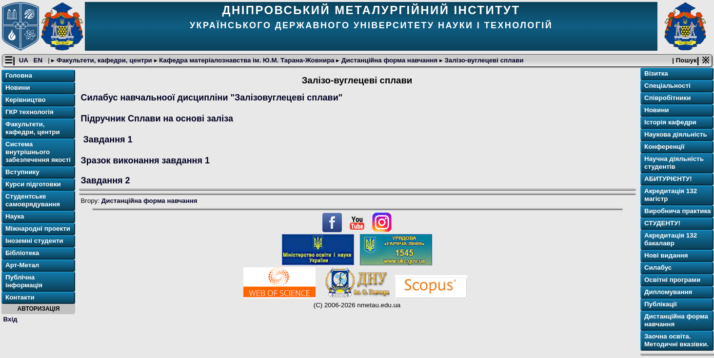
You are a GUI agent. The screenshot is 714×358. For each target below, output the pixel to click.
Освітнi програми (672, 279)
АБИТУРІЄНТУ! (668, 178)
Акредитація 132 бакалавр (670, 239)
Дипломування (668, 292)
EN (39, 60)
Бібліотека (22, 253)
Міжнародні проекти (37, 228)
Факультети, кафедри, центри (104, 60)
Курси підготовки (33, 184)
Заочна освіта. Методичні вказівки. (676, 340)
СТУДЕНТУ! (662, 223)
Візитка (656, 73)
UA (24, 60)
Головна (18, 75)
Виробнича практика (677, 211)
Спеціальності (667, 85)
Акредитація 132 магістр (670, 194)
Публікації (660, 304)
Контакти (20, 297)
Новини (17, 87)
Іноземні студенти (34, 240)
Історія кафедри (670, 122)
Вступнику (22, 172)
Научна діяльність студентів (674, 162)
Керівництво (25, 99)
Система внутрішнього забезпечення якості (38, 151)
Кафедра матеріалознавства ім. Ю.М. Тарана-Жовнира (247, 60)
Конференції (664, 146)
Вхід (10, 319)
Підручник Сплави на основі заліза (156, 118)
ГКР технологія (29, 112)
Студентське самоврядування (32, 200)
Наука (14, 216)
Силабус (658, 267)
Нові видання (666, 255)
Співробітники (667, 97)
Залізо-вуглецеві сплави (483, 60)
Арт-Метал (22, 265)
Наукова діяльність (675, 134)
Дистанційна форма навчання (389, 60)
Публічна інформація (23, 281)
